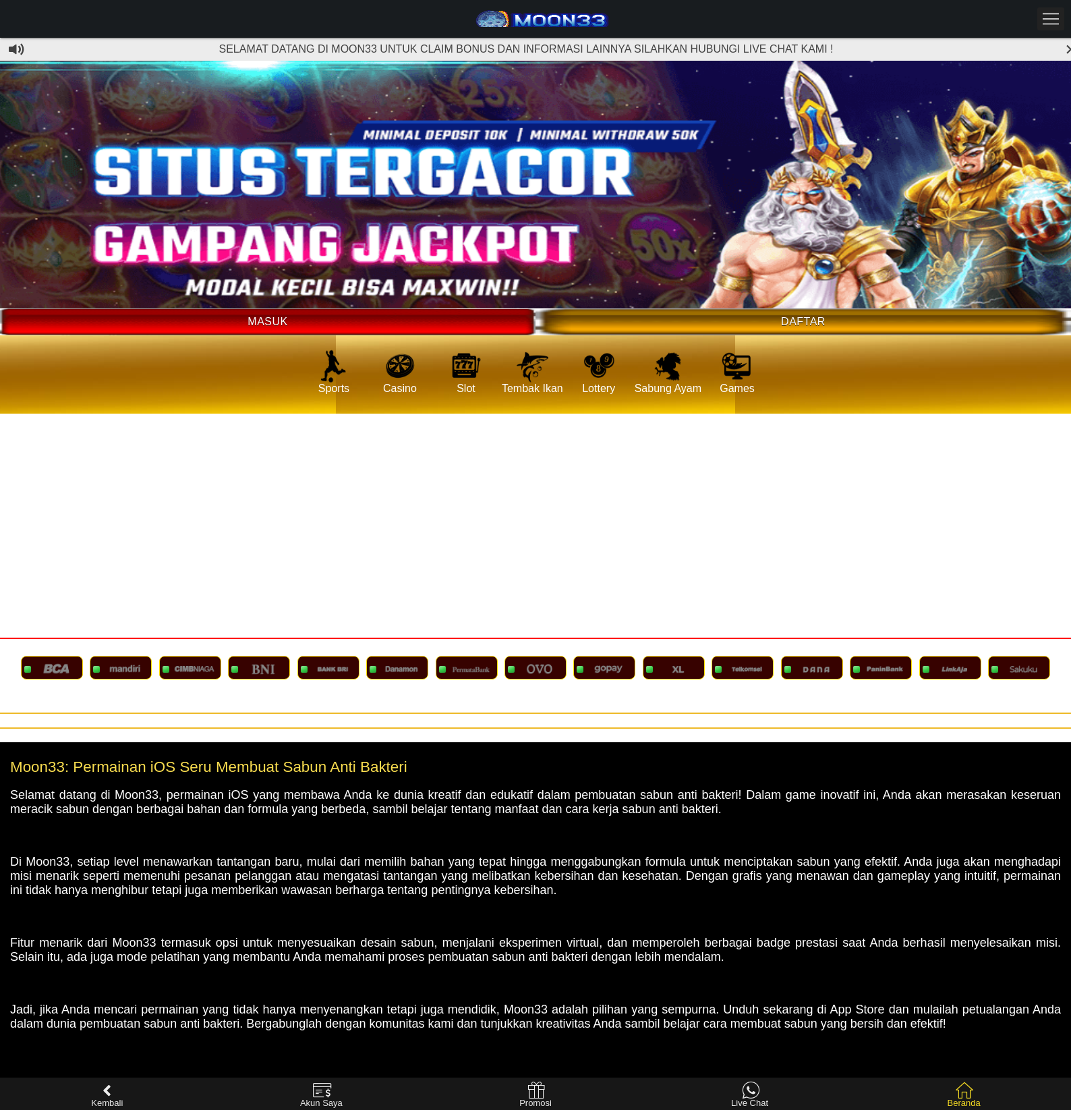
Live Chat (749, 1095)
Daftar (803, 321)
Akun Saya (321, 1095)
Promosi (535, 1095)
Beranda (964, 1095)
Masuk (267, 321)
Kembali (107, 1095)
